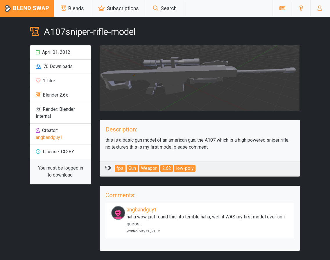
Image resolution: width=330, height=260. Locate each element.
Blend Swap (27, 8)
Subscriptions (118, 8)
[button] (301, 8)
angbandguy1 (49, 137)
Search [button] (165, 8)
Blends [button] (72, 8)
